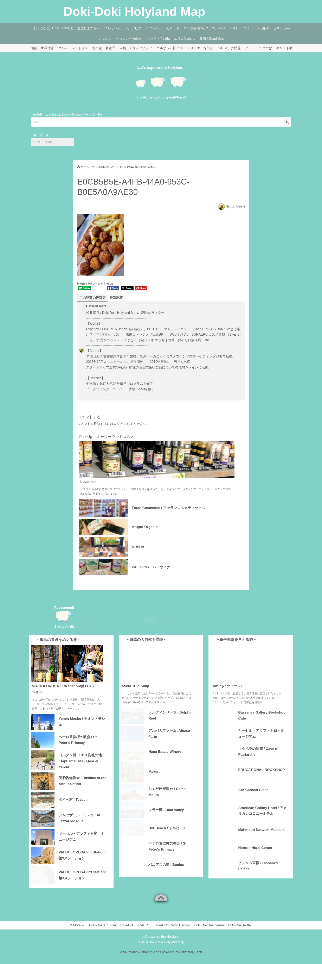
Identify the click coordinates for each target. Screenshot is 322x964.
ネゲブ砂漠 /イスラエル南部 (204, 28)
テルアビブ (133, 28)
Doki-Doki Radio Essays (172, 925)
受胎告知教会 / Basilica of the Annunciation (82, 781)
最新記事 (116, 297)
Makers (154, 779)
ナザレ (234, 28)
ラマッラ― (281, 28)
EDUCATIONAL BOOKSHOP (261, 777)
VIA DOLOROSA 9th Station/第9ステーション (82, 855)
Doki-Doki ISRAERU (135, 925)
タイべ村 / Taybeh (73, 800)
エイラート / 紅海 (256, 28)
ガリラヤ (172, 28)
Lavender (88, 482)
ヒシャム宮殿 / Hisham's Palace (258, 873)
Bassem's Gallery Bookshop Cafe (261, 722)
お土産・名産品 (103, 48)
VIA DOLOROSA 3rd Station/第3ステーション (82, 875)
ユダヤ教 (265, 48)
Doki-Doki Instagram (209, 925)
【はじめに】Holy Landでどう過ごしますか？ (66, 28)
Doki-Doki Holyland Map (134, 11)
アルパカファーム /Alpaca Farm (169, 741)
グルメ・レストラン (73, 48)
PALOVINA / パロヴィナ (151, 567)
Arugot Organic (145, 527)
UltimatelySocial (192, 952)
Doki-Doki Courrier (102, 925)
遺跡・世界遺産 (42, 48)
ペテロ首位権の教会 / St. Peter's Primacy (78, 740)
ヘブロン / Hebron (129, 38)
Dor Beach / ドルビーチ (167, 835)
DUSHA (138, 547)
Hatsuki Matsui (235, 206)
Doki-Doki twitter (240, 925)
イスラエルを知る (200, 48)
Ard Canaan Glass (253, 797)
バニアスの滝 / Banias (166, 872)
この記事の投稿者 (92, 297)
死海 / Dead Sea (212, 38)
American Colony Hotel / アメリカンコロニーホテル (262, 818)
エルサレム (112, 28)
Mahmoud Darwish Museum (261, 837)
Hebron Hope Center (255, 855)
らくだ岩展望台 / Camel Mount (167, 799)
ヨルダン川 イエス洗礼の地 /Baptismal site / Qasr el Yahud (80, 760)
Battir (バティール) (227, 693)
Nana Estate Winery (164, 759)
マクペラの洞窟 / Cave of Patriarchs (258, 759)
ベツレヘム (154, 28)
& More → (77, 925)
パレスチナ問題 (229, 48)
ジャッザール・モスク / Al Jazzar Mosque (79, 818)
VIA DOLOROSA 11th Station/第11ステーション (65, 689)
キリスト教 (284, 48)
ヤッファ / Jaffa (158, 38)
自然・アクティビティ (135, 48)
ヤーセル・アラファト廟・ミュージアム (81, 836)
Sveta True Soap (135, 693)
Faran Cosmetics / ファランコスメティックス (168, 508)
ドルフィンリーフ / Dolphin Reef (170, 722)
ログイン (120, 423)
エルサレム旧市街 (169, 48)
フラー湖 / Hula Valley (166, 817)
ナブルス (105, 38)
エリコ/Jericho (184, 38)
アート (250, 48)
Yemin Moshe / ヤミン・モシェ (82, 722)
